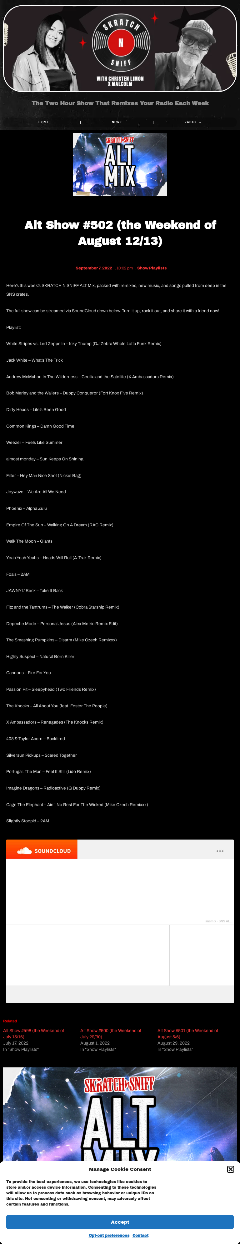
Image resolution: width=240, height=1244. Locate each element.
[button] (231, 1169)
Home (43, 122)
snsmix (210, 921)
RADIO (193, 122)
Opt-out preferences (109, 1235)
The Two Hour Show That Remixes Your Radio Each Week (120, 104)
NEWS (117, 122)
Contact (140, 1235)
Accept (120, 1222)
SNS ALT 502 (228, 921)
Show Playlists (152, 268)
